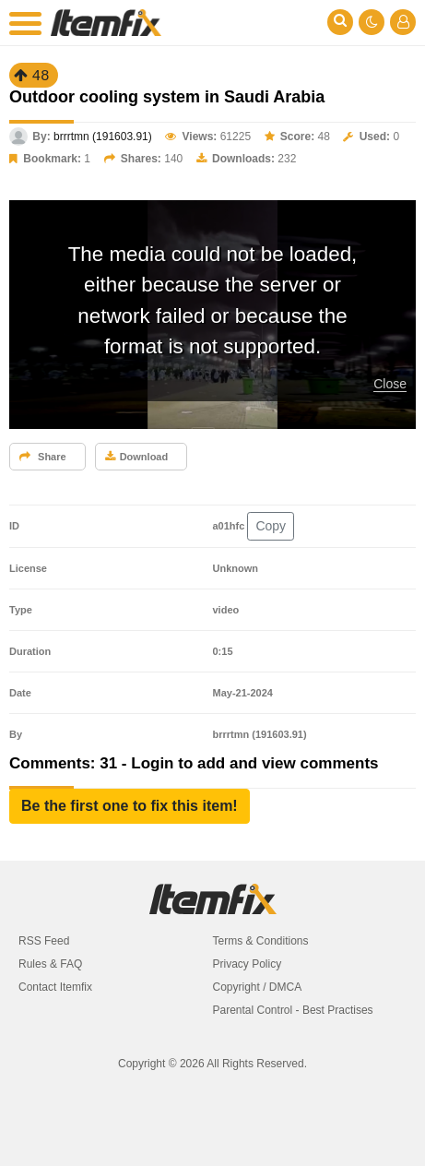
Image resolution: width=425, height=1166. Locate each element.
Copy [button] (270, 525)
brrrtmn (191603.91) (102, 136)
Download (137, 456)
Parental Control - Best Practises (293, 1010)
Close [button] (390, 383)
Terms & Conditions (261, 940)
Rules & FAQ (50, 964)
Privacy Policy (247, 964)
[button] (129, 806)
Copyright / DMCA (257, 987)
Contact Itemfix (55, 987)
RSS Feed (43, 940)
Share (42, 456)
